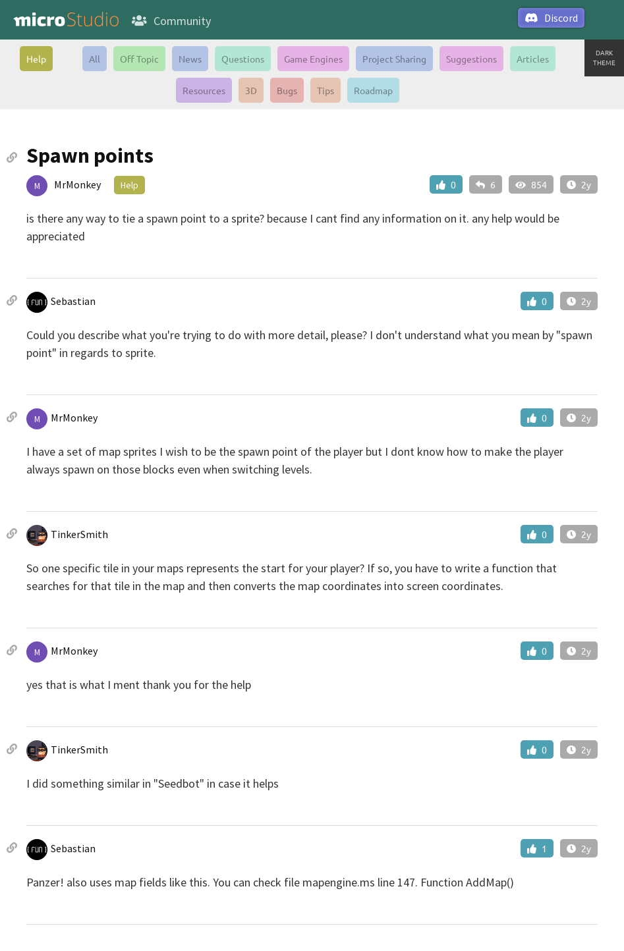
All (94, 59)
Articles (533, 59)
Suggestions (471, 59)
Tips (325, 90)
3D (251, 90)
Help (36, 59)
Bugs (287, 90)
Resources (204, 90)
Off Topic (139, 59)
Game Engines (313, 59)
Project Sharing (394, 59)
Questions (242, 59)
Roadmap (373, 90)
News (190, 59)
